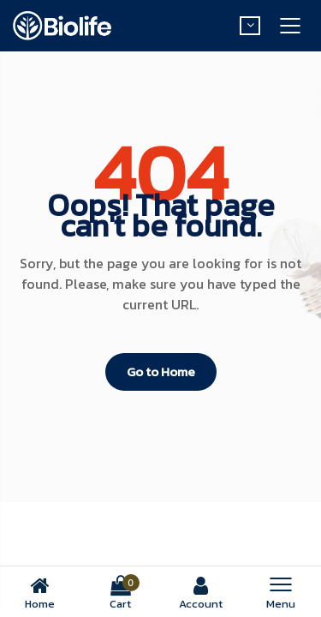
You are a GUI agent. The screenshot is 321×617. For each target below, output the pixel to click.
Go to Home (161, 371)
